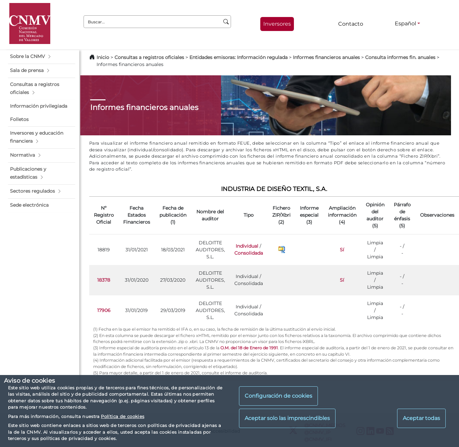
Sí (342, 250)
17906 (104, 310)
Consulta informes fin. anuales (400, 57)
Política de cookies (122, 416)
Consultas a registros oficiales (149, 57)
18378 (103, 280)
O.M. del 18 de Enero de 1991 (249, 347)
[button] (41, 56)
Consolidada (248, 253)
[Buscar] (226, 21)
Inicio (103, 57)
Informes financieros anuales (326, 57)
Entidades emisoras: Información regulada (238, 57)
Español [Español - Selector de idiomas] (405, 23)
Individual (247, 246)
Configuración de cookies (278, 396)
